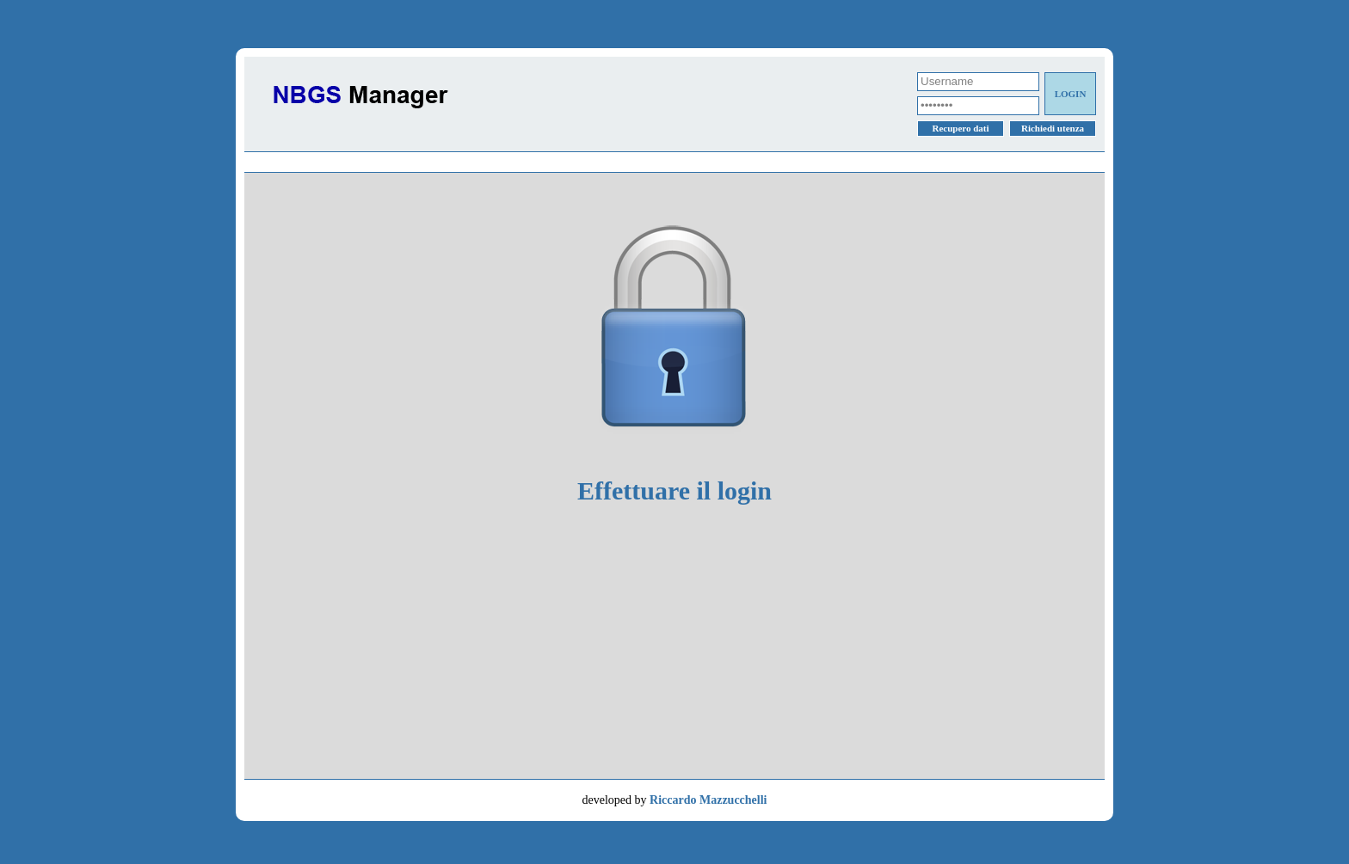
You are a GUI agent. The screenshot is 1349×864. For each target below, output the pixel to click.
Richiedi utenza (1052, 128)
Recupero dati (960, 128)
